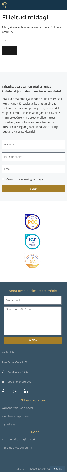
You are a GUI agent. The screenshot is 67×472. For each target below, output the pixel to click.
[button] (61, 5)
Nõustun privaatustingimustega (24, 179)
